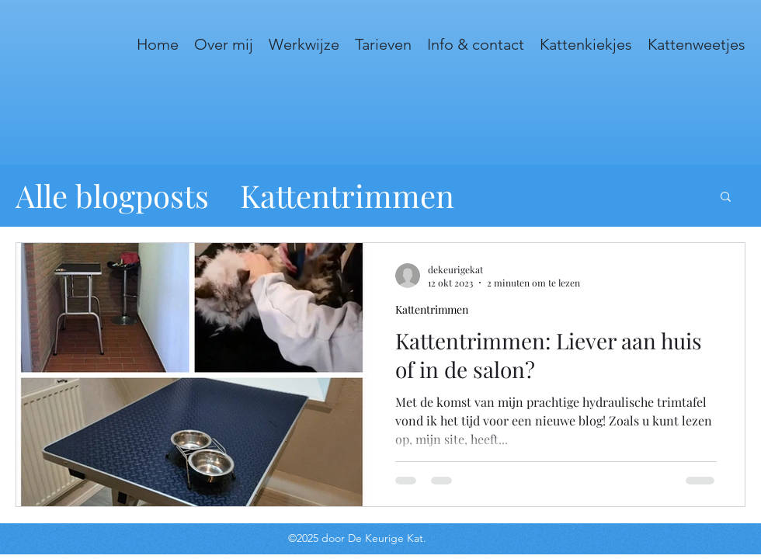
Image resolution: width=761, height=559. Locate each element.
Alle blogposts (112, 195)
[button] (725, 197)
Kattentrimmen (347, 195)
